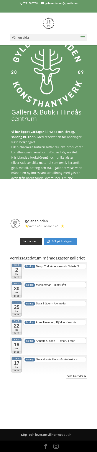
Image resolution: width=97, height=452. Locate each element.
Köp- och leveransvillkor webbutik (46, 435)
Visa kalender (76, 376)
